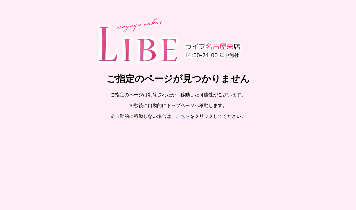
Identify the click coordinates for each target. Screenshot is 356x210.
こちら (183, 116)
